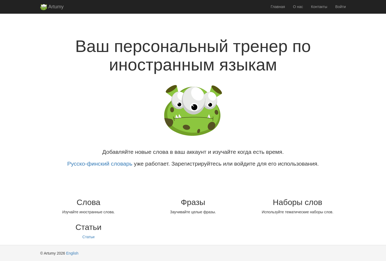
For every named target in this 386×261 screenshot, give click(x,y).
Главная (278, 7)
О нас (298, 7)
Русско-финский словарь (99, 164)
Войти (340, 7)
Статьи (88, 237)
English (72, 253)
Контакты (319, 7)
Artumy (52, 7)
